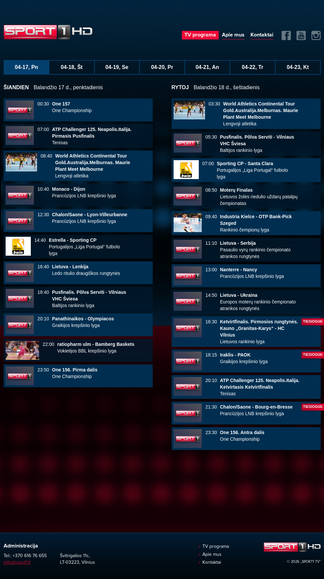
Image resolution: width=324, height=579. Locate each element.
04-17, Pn (26, 67)
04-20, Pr (162, 67)
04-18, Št (71, 67)
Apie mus (233, 34)
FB (286, 35)
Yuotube (301, 35)
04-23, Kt (298, 67)
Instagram (316, 35)
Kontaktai (261, 34)
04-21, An (207, 67)
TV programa (200, 34)
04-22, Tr (252, 67)
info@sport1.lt (17, 562)
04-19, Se (116, 67)
